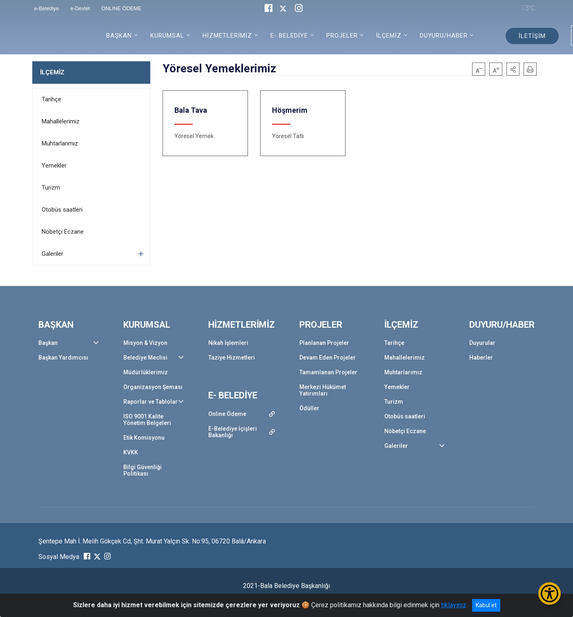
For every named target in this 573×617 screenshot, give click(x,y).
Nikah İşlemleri (228, 343)
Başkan (48, 343)
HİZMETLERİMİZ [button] (227, 35)
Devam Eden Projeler (327, 357)
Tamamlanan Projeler (328, 372)
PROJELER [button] (342, 35)
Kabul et (486, 605)
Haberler (481, 357)
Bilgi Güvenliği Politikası (142, 470)
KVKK (130, 452)
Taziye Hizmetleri (231, 357)
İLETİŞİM (532, 36)
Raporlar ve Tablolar (150, 401)
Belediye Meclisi (145, 357)
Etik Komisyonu (144, 437)
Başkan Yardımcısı (63, 357)
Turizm (51, 187)
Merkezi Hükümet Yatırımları (322, 390)
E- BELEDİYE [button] (289, 35)
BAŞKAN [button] (119, 35)
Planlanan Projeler (324, 343)
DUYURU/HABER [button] (444, 35)
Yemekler (54, 165)
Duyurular (482, 343)
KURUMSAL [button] (167, 35)
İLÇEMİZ (52, 72)
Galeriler (52, 253)
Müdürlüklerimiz (145, 372)
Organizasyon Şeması (153, 387)
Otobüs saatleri (62, 209)
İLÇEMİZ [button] (388, 35)
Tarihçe (51, 99)
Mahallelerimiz (61, 121)
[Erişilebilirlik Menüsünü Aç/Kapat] (549, 593)
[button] (512, 69)
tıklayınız (453, 605)
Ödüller (309, 408)
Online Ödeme (227, 414)
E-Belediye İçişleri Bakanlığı (232, 431)
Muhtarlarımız (60, 143)
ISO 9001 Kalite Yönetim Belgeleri (147, 419)
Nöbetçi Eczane (63, 231)
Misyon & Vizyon (145, 343)
